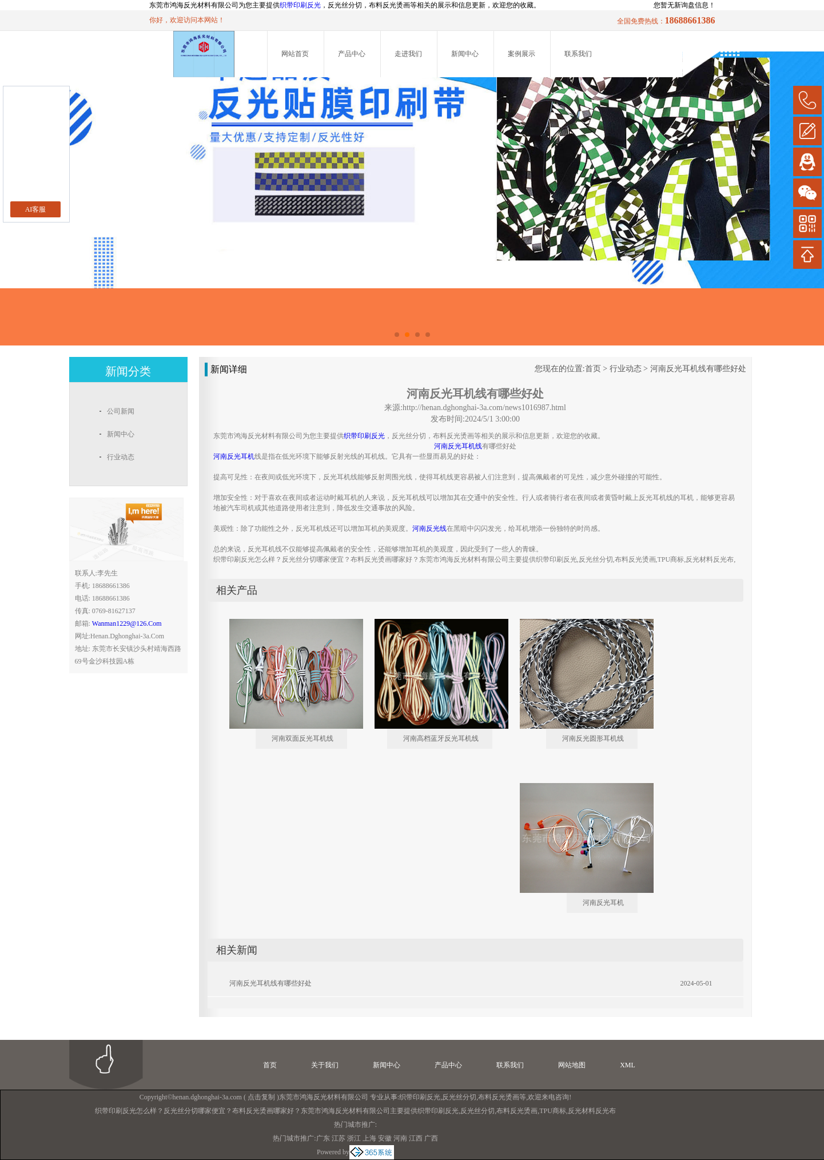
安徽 (385, 1138)
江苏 (338, 1138)
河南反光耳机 (603, 903)
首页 (593, 368)
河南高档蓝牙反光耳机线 (441, 738)
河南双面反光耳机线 (302, 738)
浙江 (354, 1138)
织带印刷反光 (300, 5)
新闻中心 (465, 54)
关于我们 (325, 1065)
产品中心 (351, 54)
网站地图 (572, 1065)
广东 (323, 1138)
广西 (431, 1138)
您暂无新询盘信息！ (684, 5)
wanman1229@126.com (127, 623)
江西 (416, 1138)
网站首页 (295, 54)
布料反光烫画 (498, 1097)
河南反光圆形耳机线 (593, 738)
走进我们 (408, 54)
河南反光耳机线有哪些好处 (698, 368)
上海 (369, 1138)
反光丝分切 (459, 1097)
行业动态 (626, 368)
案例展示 (521, 54)
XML (627, 1065)
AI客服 (35, 209)
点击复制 (261, 1097)
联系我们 (578, 54)
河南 (400, 1138)
